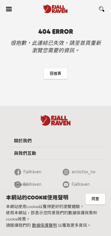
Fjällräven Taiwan (27, 173)
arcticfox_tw (84, 171)
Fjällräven (81, 184)
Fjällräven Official (27, 186)
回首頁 (55, 73)
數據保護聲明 (44, 225)
